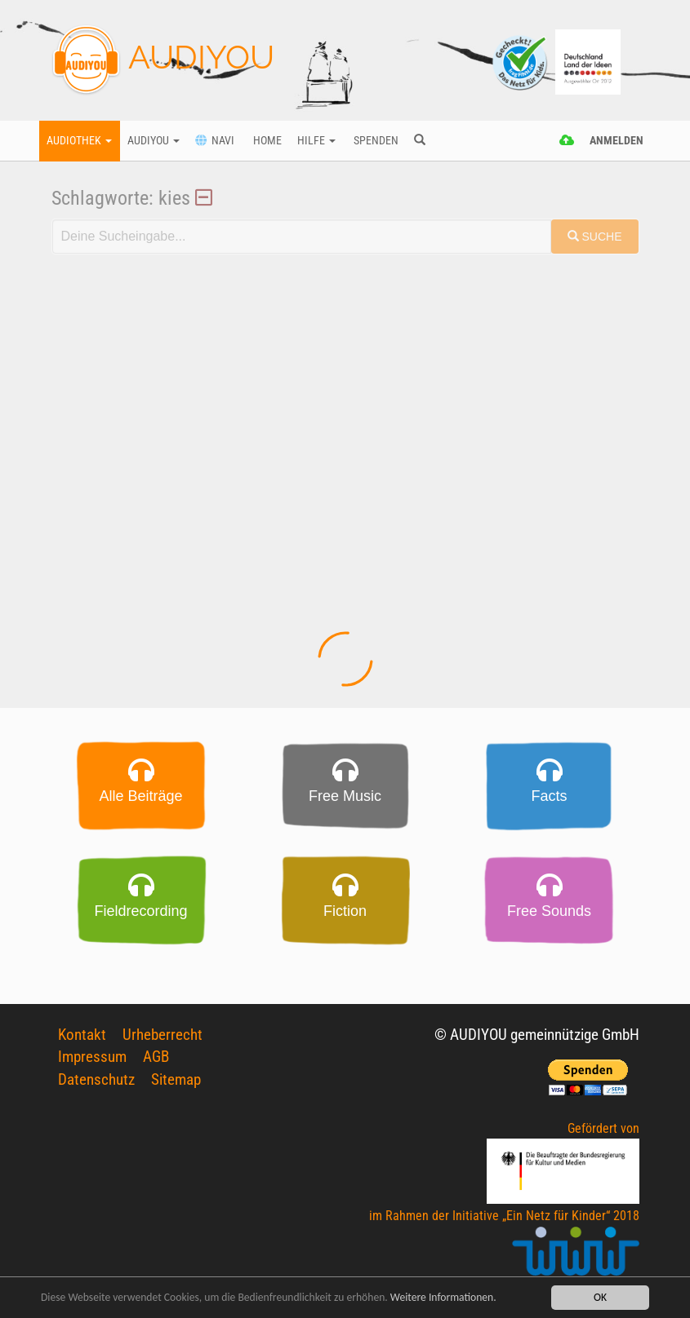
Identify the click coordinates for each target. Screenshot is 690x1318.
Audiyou (153, 141)
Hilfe (316, 141)
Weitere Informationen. (443, 1297)
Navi (214, 141)
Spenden (374, 141)
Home (266, 141)
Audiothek (79, 141)
